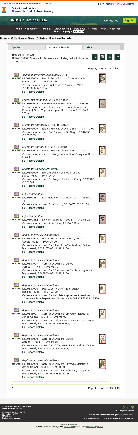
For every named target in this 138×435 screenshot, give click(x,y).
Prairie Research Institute (24, 8)
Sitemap (92, 29)
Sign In (129, 20)
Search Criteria (36, 38)
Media (46, 29)
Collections (31, 29)
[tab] (26, 47)
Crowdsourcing (63, 29)
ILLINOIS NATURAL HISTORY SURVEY (17, 407)
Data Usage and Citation (124, 411)
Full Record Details (33, 91)
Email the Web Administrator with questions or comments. (111, 415)
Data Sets (79, 29)
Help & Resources (110, 29)
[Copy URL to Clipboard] (117, 57)
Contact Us (128, 3)
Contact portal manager (11, 418)
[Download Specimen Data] (109, 57)
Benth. (40, 169)
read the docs (69, 427)
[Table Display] (102, 57)
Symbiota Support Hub (94, 427)
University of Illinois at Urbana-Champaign (4, 10)
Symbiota (73, 424)
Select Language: (63, 31)
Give (118, 3)
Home (18, 29)
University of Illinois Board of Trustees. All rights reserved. (111, 418)
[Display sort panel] (94, 57)
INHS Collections (106, 3)
